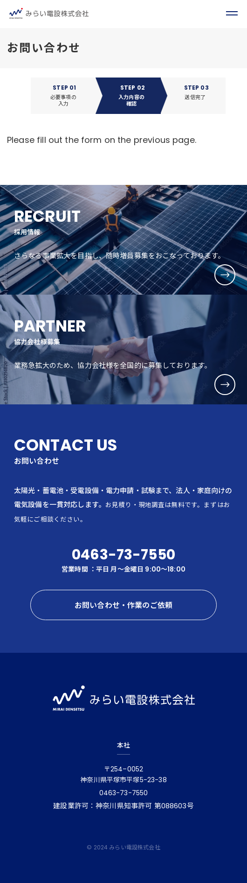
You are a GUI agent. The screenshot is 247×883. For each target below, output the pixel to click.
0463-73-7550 (123, 555)
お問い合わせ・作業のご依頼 (123, 605)
